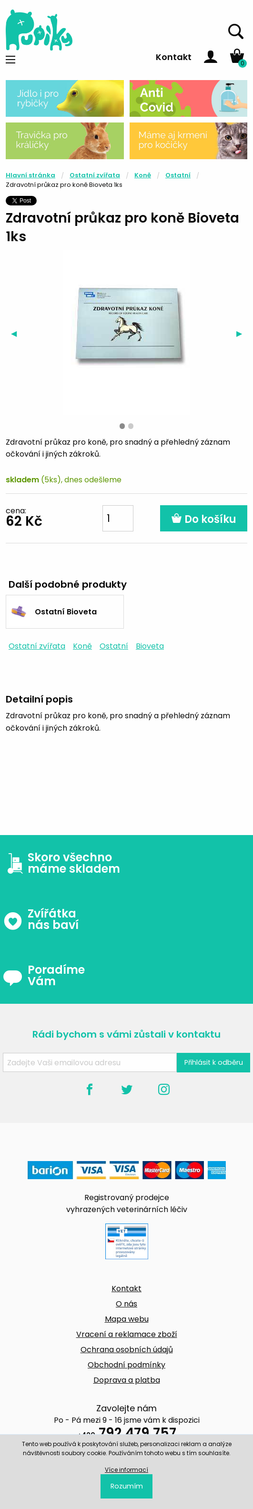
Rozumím (127, 1486)
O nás (126, 1303)
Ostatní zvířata (95, 175)
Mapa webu (127, 1319)
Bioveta (150, 646)
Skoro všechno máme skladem (61, 863)
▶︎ (241, 333)
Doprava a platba (126, 1380)
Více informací (126, 1470)
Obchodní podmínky (126, 1364)
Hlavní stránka (30, 175)
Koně (142, 175)
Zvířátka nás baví (41, 919)
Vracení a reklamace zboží (126, 1334)
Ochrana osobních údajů (127, 1349)
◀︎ (16, 333)
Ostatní (178, 175)
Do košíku (203, 519)
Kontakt (174, 57)
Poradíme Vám (44, 975)
